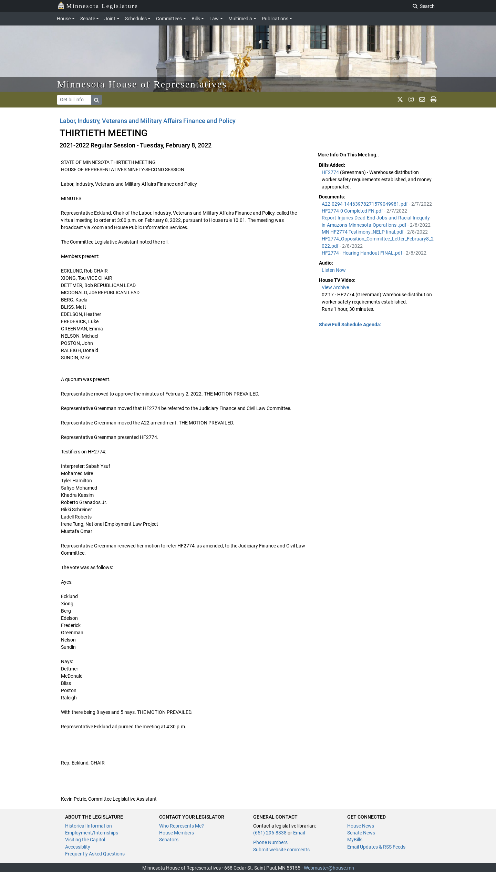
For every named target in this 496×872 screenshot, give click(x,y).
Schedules (136, 18)
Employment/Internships (91, 832)
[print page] (433, 99)
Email (299, 832)
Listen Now (334, 270)
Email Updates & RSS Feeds (376, 847)
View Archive (335, 287)
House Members (176, 832)
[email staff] (422, 99)
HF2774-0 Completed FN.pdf (353, 211)
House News (360, 826)
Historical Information (88, 826)
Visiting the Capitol (85, 839)
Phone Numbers (270, 842)
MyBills (354, 839)
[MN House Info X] (400, 99)
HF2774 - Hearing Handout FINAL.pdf (362, 253)
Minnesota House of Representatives (142, 84)
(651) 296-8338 (270, 832)
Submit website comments (281, 849)
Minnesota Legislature (97, 5)
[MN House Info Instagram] (411, 99)
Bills (196, 18)
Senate (87, 18)
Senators (168, 839)
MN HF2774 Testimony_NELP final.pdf (363, 232)
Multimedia (240, 18)
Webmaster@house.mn (329, 868)
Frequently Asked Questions (95, 853)
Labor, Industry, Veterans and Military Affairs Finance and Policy (148, 120)
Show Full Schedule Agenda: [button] (350, 324)
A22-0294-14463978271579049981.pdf (365, 204)
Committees (169, 18)
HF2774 (331, 172)
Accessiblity (77, 847)
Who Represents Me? (181, 826)
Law (214, 18)
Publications (275, 18)
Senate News (361, 832)
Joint (109, 18)
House (64, 18)
